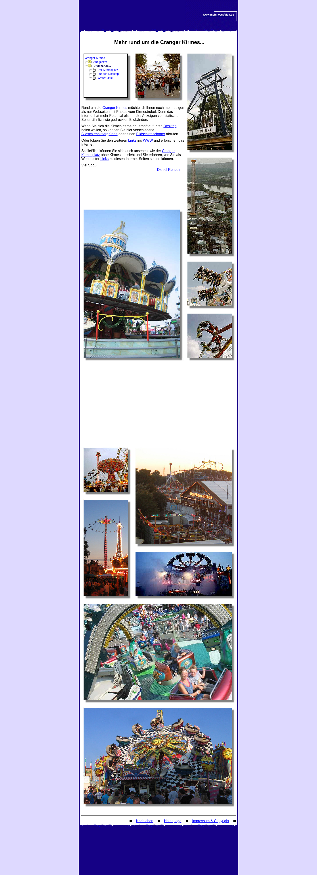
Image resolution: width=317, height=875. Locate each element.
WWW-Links (105, 77)
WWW (148, 140)
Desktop (169, 126)
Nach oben (144, 821)
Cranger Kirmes (95, 58)
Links (132, 140)
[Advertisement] (133, 185)
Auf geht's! (100, 62)
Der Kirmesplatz (107, 69)
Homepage (172, 821)
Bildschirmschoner (150, 134)
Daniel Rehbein (169, 170)
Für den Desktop (108, 73)
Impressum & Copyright (210, 821)
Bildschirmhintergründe (99, 134)
